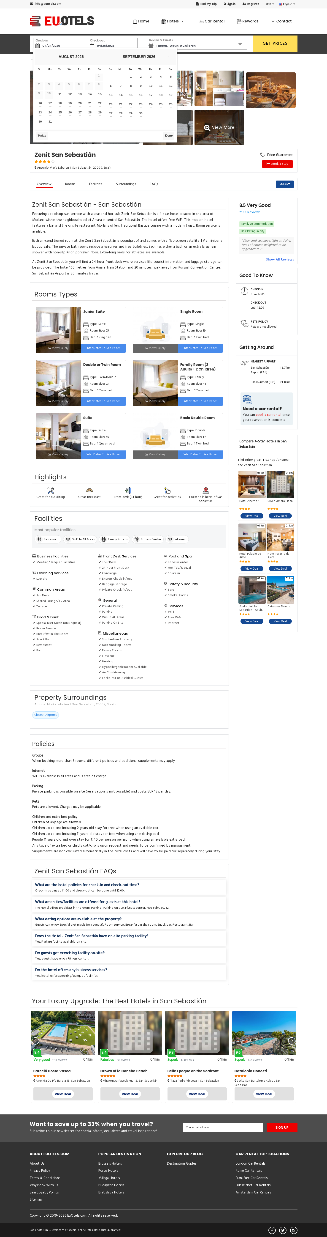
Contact (281, 21)
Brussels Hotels (110, 1163)
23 (40, 112)
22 (100, 103)
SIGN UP (282, 1127)
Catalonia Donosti (279, 607)
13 (80, 94)
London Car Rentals (251, 1163)
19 (70, 103)
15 (100, 94)
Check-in (41, 40)
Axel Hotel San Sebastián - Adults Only (251, 608)
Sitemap (36, 1199)
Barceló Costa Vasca (52, 1071)
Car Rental (212, 21)
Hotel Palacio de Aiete (250, 555)
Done (169, 135)
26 (70, 112)
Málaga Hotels (109, 1178)
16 (40, 103)
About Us (37, 1163)
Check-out (97, 40)
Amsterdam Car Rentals (253, 1192)
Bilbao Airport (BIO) (263, 382)
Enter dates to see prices (103, 348)
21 (90, 103)
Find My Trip (206, 4)
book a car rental (268, 415)
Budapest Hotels (111, 1185)
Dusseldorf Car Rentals (253, 1185)
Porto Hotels (108, 1171)
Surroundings (126, 184)
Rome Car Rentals (249, 1171)
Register (251, 4)
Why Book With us (44, 1185)
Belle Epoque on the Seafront (193, 1071)
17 (50, 103)
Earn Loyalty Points (44, 1192)
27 (80, 112)
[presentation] (35, 1041)
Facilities (95, 184)
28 (90, 112)
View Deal (252, 516)
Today (42, 135)
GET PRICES (275, 43)
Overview (44, 184)
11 (60, 94)
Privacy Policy (40, 1171)
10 (151, 86)
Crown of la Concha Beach (124, 1071)
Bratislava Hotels (111, 1192)
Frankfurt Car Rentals (252, 1178)
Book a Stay (277, 164)
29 (100, 112)
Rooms (70, 184)
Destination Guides (182, 1163)
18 (60, 103)
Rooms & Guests (161, 40)
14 (90, 94)
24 (50, 112)
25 (60, 112)
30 (40, 121)
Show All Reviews (280, 259)
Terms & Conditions (45, 1178)
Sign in (230, 4)
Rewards (248, 21)
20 (80, 103)
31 (50, 121)
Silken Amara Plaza (280, 501)
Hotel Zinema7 (249, 501)
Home (141, 21)
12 (70, 94)
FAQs (154, 184)
